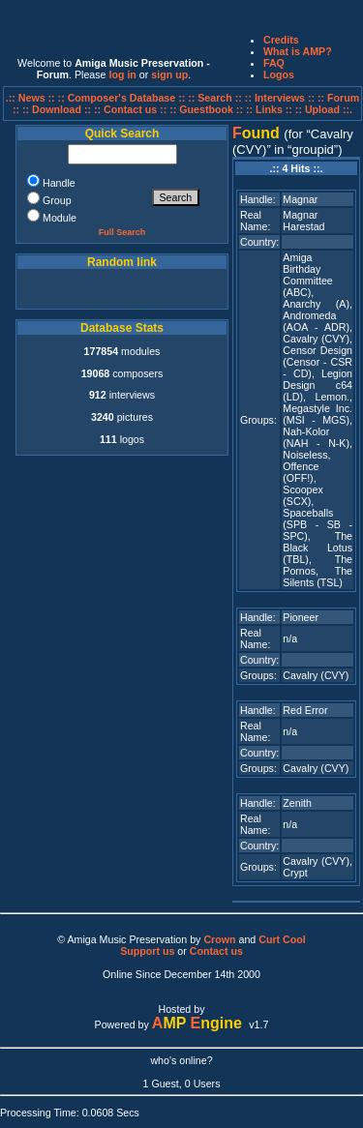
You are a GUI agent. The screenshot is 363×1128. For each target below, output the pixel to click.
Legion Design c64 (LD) (317, 385)
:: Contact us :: (130, 109)
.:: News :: (32, 98)
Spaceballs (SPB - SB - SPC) (317, 524)
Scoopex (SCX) (302, 495)
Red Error (305, 710)
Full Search (122, 232)
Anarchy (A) (316, 304)
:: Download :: (58, 109)
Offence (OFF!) (300, 472)
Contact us (216, 951)
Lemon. (332, 396)
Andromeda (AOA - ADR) (316, 321)
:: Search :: (216, 98)
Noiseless (305, 454)
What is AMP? (297, 51)
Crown (219, 939)
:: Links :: (269, 109)
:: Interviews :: (281, 98)
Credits (281, 39)
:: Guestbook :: (206, 109)
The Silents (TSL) (317, 576)
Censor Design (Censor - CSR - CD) (317, 361)
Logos (278, 74)
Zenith (297, 803)
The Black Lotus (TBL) (317, 547)
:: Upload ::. (323, 109)
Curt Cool (282, 939)
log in (122, 74)
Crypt (295, 872)
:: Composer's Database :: (123, 98)
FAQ (274, 63)
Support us (147, 951)
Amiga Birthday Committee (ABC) (308, 275)
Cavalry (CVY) (316, 338)
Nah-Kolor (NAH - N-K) (316, 437)
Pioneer (300, 617)
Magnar (300, 199)
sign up (169, 74)
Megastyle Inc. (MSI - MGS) (317, 414)
